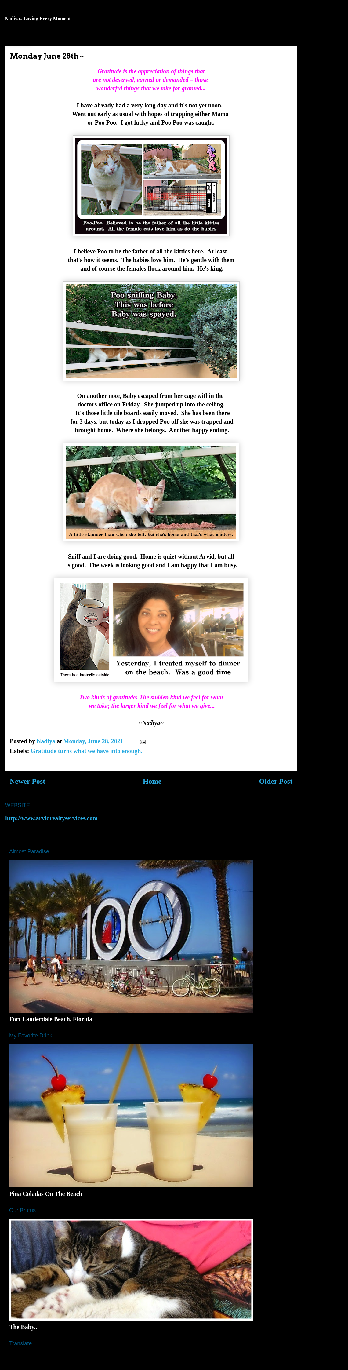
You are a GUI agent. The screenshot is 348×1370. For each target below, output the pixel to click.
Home (152, 781)
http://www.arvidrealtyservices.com (51, 818)
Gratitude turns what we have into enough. (86, 751)
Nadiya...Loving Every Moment (38, 18)
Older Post (275, 781)
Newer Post (27, 781)
